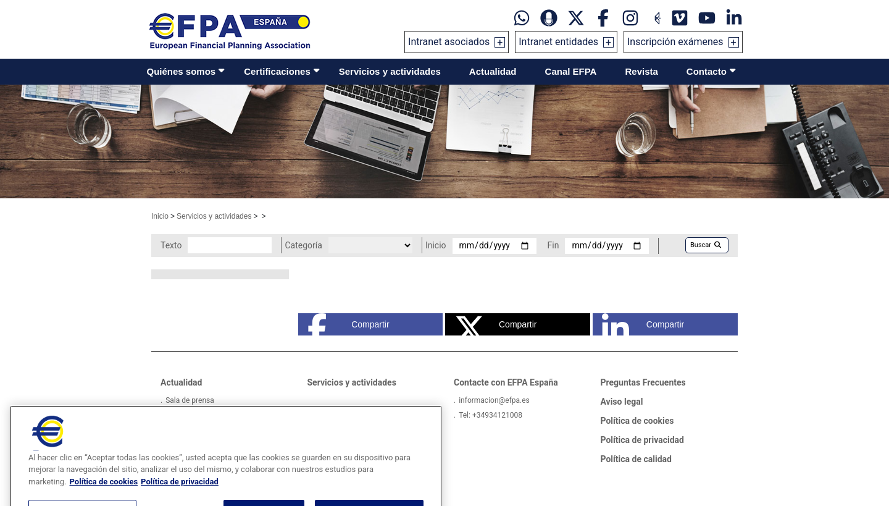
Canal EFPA (571, 71)
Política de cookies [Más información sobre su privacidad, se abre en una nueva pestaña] (104, 497)
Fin (553, 245)
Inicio (160, 216)
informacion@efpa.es (494, 400)
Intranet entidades (558, 42)
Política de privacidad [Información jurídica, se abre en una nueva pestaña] (180, 497)
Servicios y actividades (390, 71)
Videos (176, 415)
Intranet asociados (449, 42)
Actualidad (493, 71)
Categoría (303, 245)
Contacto (707, 71)
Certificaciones (277, 71)
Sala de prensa (189, 400)
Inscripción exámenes (675, 42)
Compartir (348, 324)
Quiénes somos (181, 71)
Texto (171, 245)
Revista (641, 71)
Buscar (705, 245)
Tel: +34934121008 (490, 415)
